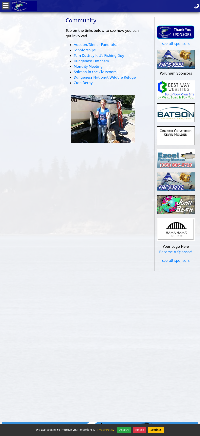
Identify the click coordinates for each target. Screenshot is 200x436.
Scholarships (85, 50)
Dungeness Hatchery (91, 61)
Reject (139, 430)
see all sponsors (175, 44)
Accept (124, 430)
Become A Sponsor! (175, 252)
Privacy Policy (105, 430)
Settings (156, 430)
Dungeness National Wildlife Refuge (105, 77)
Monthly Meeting (88, 66)
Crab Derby (83, 83)
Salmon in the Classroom (95, 72)
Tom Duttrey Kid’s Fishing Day (99, 55)
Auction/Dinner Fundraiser (96, 45)
